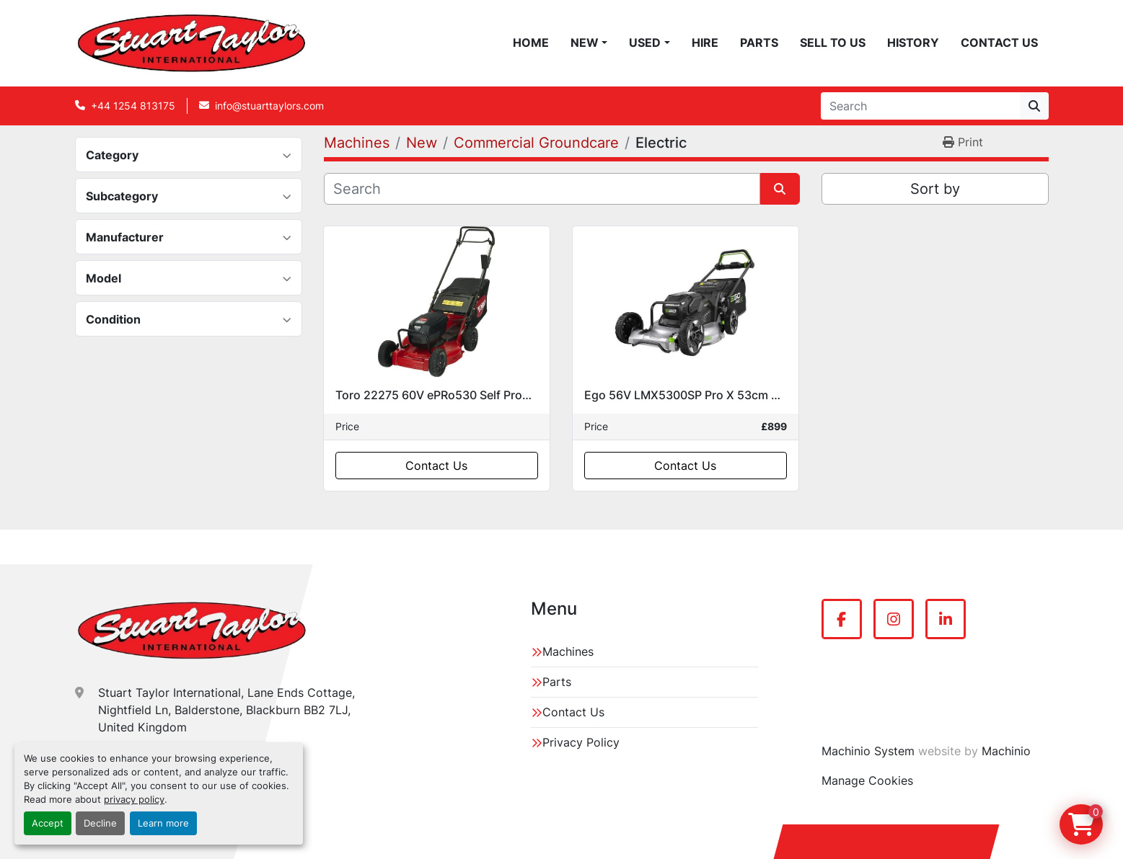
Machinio (1006, 751)
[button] (589, 42)
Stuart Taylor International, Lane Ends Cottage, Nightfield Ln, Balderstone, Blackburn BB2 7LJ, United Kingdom (226, 709)
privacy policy (134, 799)
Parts (759, 42)
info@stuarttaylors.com (269, 105)
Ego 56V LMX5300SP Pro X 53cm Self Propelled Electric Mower (757, 395)
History (913, 42)
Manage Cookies (867, 780)
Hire (705, 42)
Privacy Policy (581, 742)
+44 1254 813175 (133, 105)
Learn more (163, 823)
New (585, 42)
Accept (47, 823)
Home (531, 42)
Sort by (935, 188)
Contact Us (999, 42)
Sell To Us (833, 42)
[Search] (920, 106)
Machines (568, 651)
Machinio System (868, 751)
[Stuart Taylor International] (192, 630)
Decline (100, 823)
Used (645, 42)
